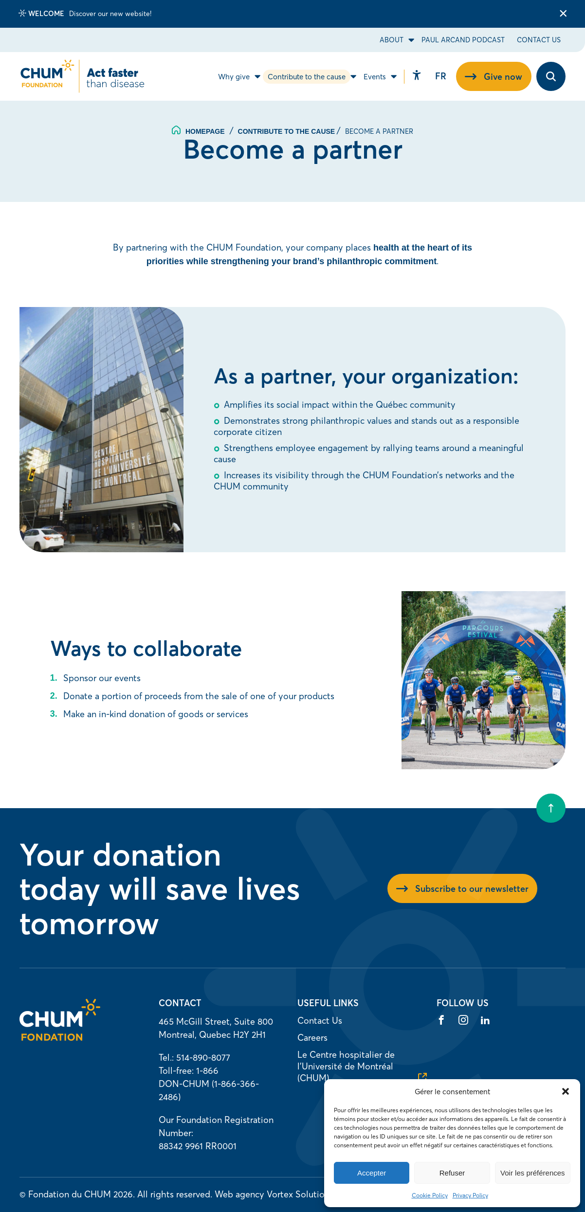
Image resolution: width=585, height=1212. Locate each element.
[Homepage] (59, 1037)
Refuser (452, 1173)
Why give (234, 76)
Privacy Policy (470, 1195)
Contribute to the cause (307, 76)
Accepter (371, 1173)
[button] (565, 1091)
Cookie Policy (430, 1195)
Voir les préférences (532, 1173)
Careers (312, 1037)
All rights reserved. (174, 1194)
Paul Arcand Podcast (463, 40)
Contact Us (539, 40)
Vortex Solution (298, 1194)
